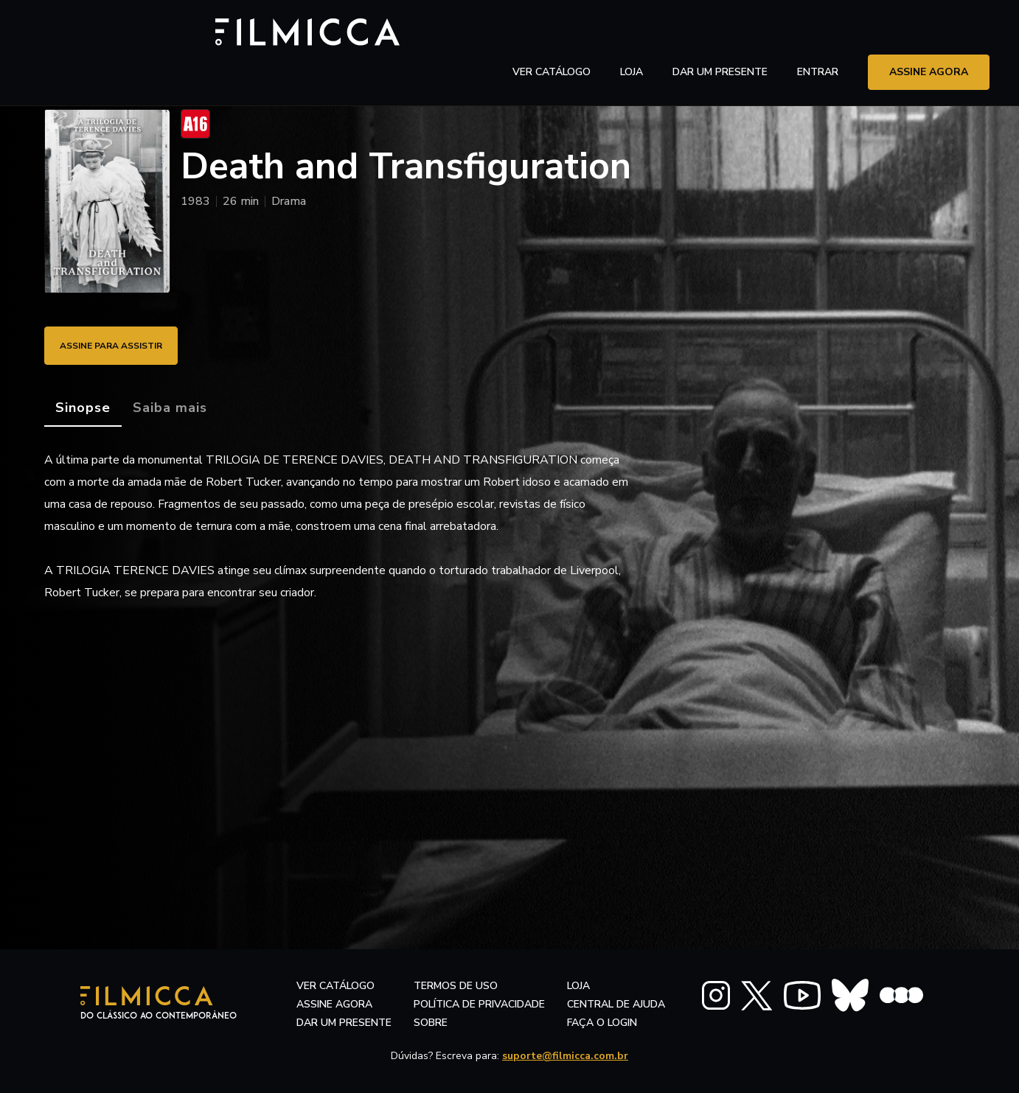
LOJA (631, 33)
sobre (431, 1023)
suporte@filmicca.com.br (565, 1056)
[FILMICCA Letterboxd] (901, 995)
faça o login (602, 1023)
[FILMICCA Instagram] (716, 995)
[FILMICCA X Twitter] (757, 995)
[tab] (83, 408)
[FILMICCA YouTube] (802, 995)
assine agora (928, 33)
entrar (817, 33)
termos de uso (456, 986)
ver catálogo (551, 33)
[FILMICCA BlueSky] (850, 995)
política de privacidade (479, 1004)
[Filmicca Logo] (107, 30)
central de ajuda (616, 1004)
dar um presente (344, 1023)
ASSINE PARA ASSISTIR (125, 345)
